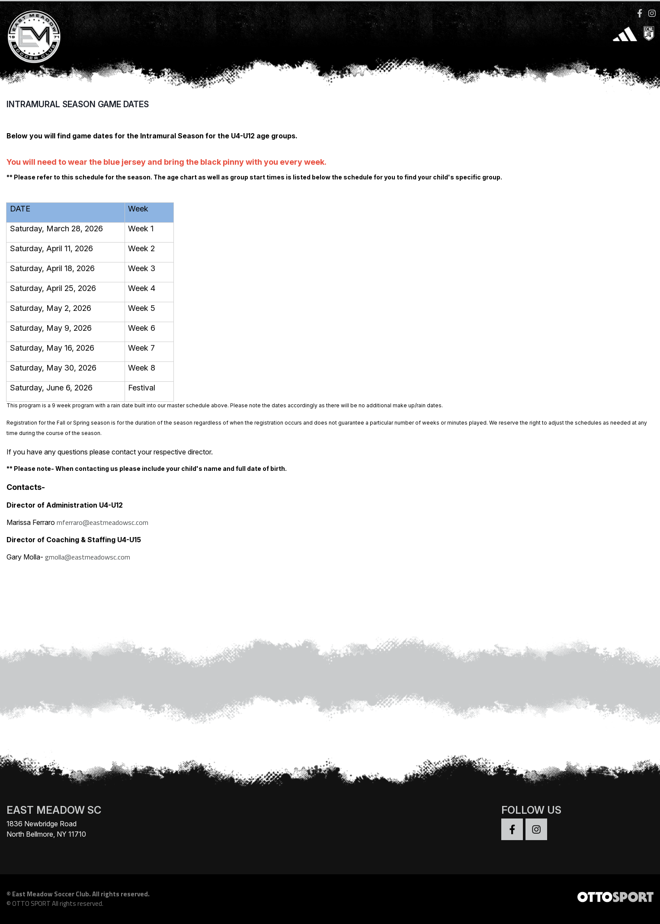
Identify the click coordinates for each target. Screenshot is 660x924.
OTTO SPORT (31, 906)
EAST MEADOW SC (53, 812)
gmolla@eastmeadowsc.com (87, 559)
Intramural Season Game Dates (77, 106)
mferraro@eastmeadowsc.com (102, 524)
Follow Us (531, 812)
